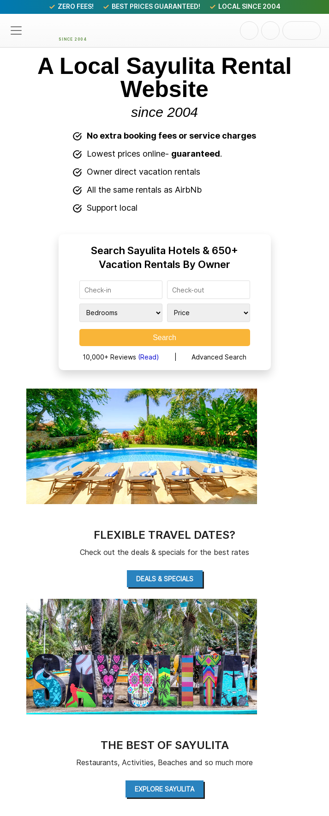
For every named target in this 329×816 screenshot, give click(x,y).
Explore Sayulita (164, 789)
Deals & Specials (164, 579)
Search (164, 337)
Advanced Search (218, 357)
